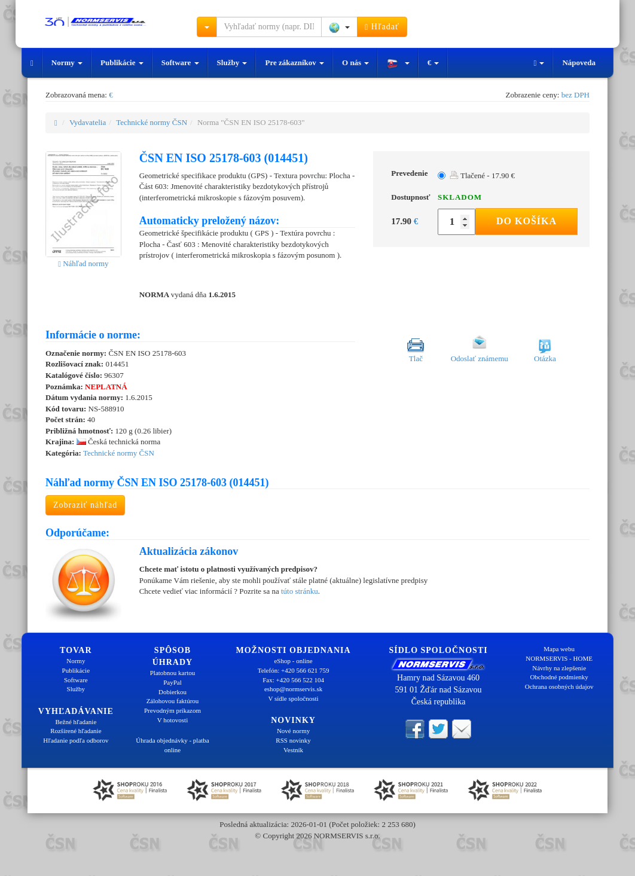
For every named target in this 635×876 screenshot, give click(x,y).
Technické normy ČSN (151, 122)
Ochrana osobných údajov (559, 686)
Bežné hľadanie (75, 721)
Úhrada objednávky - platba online (172, 745)
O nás (355, 62)
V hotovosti (172, 720)
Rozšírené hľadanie (75, 730)
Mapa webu (559, 648)
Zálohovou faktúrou (172, 700)
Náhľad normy (83, 263)
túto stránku (299, 591)
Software (180, 62)
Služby (232, 62)
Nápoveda (579, 62)
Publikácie (122, 62)
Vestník (293, 749)
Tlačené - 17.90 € (482, 175)
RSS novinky (293, 740)
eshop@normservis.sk (293, 688)
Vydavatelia (87, 122)
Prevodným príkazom (172, 710)
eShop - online (293, 660)
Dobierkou (172, 691)
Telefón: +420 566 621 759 (293, 670)
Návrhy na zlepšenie (559, 668)
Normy (67, 62)
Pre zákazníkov (294, 62)
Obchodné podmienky (559, 676)
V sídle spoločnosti (293, 698)
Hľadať (382, 27)
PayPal (172, 682)
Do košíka (526, 221)
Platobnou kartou (172, 672)
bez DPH (575, 94)
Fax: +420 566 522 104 (293, 679)
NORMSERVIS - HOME (559, 658)
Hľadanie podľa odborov (75, 740)
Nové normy (293, 730)
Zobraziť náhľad (85, 504)
